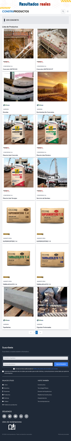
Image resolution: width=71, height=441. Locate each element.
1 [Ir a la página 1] (34, 332)
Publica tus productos (9, 405)
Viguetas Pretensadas (44, 327)
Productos (6, 395)
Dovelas (5, 112)
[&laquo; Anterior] (30, 332)
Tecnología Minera (43, 388)
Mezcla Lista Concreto (10, 155)
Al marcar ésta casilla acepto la (36, 369)
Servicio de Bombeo (43, 198)
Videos (5, 401)
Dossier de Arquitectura (44, 391)
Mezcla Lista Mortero (44, 155)
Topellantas (7, 327)
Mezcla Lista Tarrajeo (10, 198)
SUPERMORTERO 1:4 (10, 241)
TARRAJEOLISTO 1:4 (10, 284)
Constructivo (41, 385)
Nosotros (5, 388)
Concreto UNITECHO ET (45, 69)
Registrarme (61, 364)
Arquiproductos (42, 398)
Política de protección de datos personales (45, 369)
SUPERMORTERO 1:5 (44, 241)
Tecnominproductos (43, 401)
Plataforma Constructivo (45, 395)
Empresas (6, 391)
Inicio (4, 385)
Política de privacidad (63, 434)
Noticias (5, 398)
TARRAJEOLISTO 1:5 (44, 284)
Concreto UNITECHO (10, 69)
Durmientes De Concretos (45, 112)
